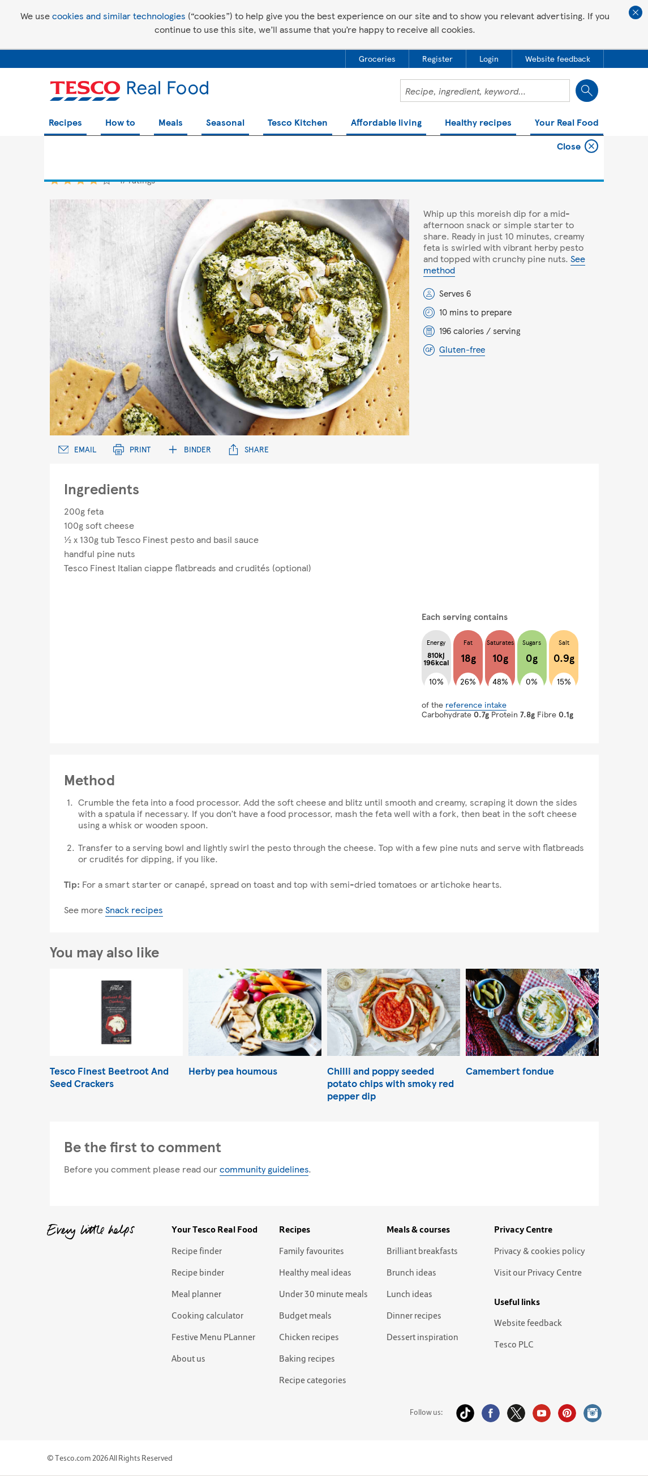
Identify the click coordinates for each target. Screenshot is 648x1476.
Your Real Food (567, 123)
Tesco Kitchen (298, 123)
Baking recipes (307, 1358)
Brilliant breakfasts (422, 1251)
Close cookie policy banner (635, 12)
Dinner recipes (414, 1315)
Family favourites (311, 1251)
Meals (170, 123)
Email (77, 449)
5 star (106, 180)
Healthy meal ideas (315, 1272)
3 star (80, 180)
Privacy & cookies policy (539, 1251)
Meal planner (196, 1294)
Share (248, 449)
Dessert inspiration (422, 1337)
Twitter (516, 1413)
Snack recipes (134, 909)
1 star (54, 180)
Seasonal (225, 123)
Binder (189, 449)
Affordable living (386, 123)
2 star (67, 180)
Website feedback (528, 1322)
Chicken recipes (309, 1337)
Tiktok (465, 1413)
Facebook (491, 1413)
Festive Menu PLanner (213, 1337)
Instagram (592, 1413)
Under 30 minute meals (323, 1294)
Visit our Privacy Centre (538, 1272)
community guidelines (264, 1168)
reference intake (476, 704)
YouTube (542, 1413)
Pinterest (567, 1413)
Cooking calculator (207, 1315)
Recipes (65, 123)
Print (132, 449)
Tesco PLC (514, 1344)
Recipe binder (197, 1272)
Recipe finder (196, 1251)
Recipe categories (312, 1380)
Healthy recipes (478, 123)
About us (188, 1358)
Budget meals (305, 1315)
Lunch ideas (409, 1294)
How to (120, 123)
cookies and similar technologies (119, 15)
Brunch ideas (411, 1272)
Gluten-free (462, 349)
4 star (93, 180)
